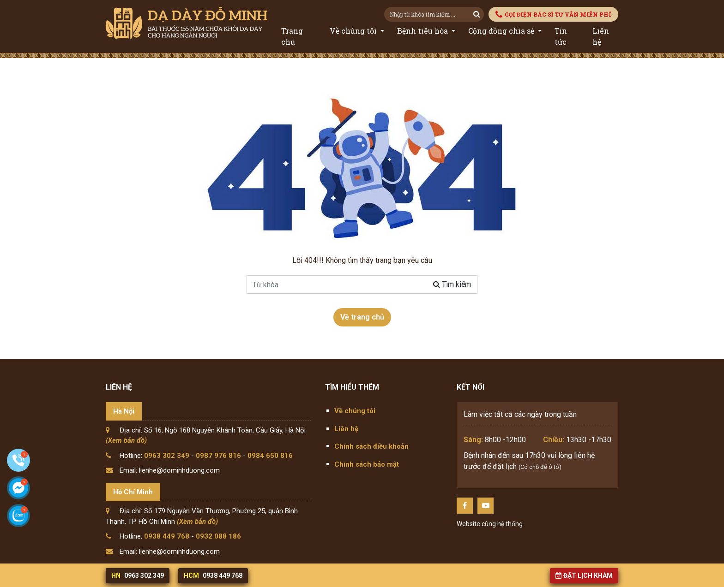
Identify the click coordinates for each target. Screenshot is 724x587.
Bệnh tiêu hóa (423, 31)
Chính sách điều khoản (371, 446)
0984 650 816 (270, 455)
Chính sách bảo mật (366, 464)
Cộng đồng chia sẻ (502, 31)
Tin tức (561, 36)
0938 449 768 (166, 536)
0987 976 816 (218, 455)
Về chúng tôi (354, 31)
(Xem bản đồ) (126, 440)
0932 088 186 (218, 536)
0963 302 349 (166, 455)
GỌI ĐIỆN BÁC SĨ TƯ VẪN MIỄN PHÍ (553, 14)
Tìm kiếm (452, 284)
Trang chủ (292, 36)
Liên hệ (600, 36)
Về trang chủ (362, 317)
